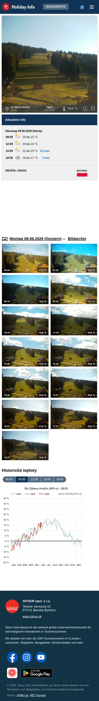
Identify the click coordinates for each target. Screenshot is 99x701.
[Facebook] (12, 658)
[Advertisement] (49, 206)
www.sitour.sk (32, 616)
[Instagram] (26, 658)
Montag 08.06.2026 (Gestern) (37, 238)
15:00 (47, 479)
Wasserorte (56, 6)
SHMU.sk (23, 695)
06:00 (9, 479)
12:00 (34, 479)
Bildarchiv (77, 238)
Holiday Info (15, 4)
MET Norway (38, 695)
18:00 (59, 479)
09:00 (21, 479)
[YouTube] (40, 658)
